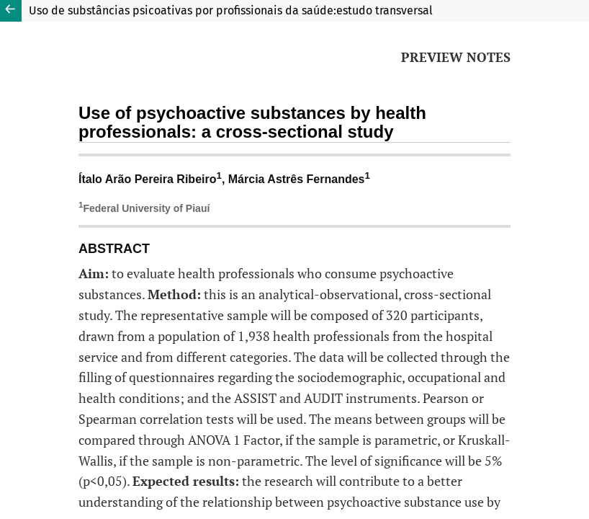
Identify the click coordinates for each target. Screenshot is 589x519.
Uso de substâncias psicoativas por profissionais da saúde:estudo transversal (231, 10)
